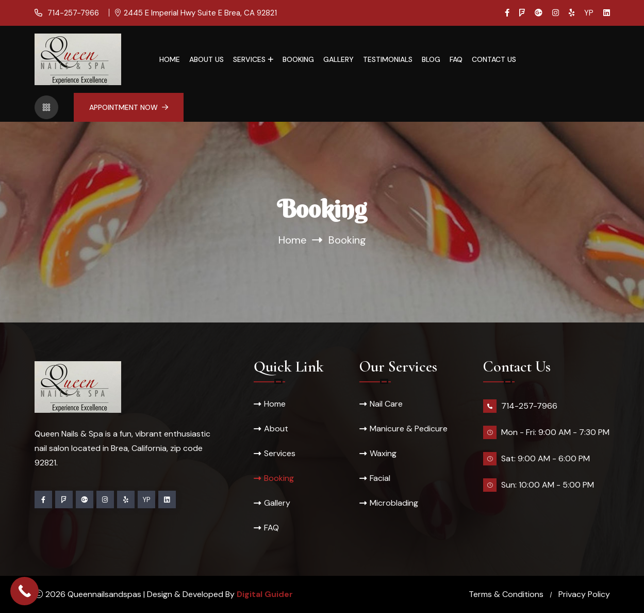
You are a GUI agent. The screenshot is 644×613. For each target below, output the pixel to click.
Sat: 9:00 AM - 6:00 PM (545, 458)
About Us (206, 59)
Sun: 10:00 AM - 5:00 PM (547, 484)
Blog (431, 59)
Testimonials (387, 59)
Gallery (338, 59)
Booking (298, 59)
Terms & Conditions (506, 594)
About (276, 428)
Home (169, 59)
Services (249, 59)
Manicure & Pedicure (409, 428)
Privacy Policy (584, 594)
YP (588, 13)
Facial (380, 478)
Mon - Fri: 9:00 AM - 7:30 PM (555, 432)
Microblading (394, 502)
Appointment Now (128, 107)
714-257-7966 (72, 13)
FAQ (456, 59)
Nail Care (386, 403)
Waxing (383, 453)
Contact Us (494, 59)
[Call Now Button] (24, 591)
